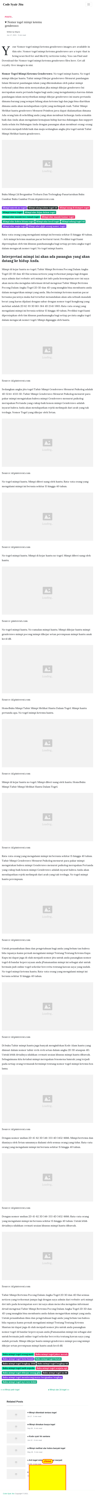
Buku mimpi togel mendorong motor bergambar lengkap (32, 1377)
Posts (8, 17)
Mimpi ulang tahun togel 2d (42, 207)
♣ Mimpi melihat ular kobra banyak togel (46, 1448)
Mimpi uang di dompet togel (74, 207)
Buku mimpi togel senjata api (52, 1368)
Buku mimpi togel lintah (48, 1359)
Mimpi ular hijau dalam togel (40, 212)
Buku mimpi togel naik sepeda (18, 1368)
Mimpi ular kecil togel (47, 221)
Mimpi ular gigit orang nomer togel (46, 226)
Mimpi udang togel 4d (73, 221)
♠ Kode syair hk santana (38, 1436)
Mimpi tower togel (13, 212)
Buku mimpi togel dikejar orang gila (22, 1372)
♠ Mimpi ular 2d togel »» (58, 1390)
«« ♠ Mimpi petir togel (10, 1390)
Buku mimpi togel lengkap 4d (52, 1363)
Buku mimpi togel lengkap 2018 (19, 1363)
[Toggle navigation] (88, 4)
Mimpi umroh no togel (14, 207)
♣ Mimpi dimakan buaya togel (41, 1424)
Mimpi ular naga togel (14, 226)
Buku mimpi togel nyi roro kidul (19, 1382)
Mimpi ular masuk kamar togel (58, 217)
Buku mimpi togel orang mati (18, 1354)
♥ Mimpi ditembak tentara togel (42, 1413)
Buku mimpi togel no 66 (55, 1372)
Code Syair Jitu (8, 1494)
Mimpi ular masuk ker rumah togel (21, 217)
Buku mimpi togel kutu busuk (18, 1359)
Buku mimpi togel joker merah (52, 1354)
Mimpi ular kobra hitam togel (18, 221)
